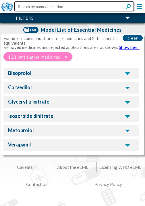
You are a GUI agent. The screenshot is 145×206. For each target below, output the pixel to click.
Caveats (25, 167)
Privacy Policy (108, 184)
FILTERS (25, 18)
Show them (129, 47)
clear (132, 37)
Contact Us (36, 184)
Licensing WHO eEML (120, 167)
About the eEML (72, 167)
